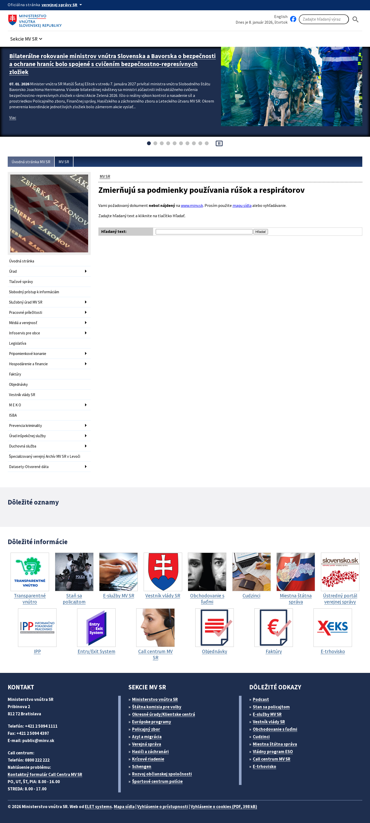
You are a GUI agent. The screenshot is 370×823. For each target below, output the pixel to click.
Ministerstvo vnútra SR (155, 699)
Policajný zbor (146, 729)
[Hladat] (355, 19)
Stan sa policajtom (271, 707)
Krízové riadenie (148, 759)
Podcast (261, 699)
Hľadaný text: (113, 231)
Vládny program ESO (273, 751)
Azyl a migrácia (147, 736)
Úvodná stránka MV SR (31, 161)
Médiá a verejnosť (23, 322)
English (281, 16)
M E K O (15, 405)
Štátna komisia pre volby (156, 707)
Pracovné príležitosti (25, 312)
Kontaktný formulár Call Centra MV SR (45, 774)
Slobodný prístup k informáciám (34, 291)
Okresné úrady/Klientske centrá (163, 714)
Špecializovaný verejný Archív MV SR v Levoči (44, 456)
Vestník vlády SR (22, 394)
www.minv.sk (192, 205)
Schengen (141, 766)
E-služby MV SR (267, 714)
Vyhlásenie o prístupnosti (162, 806)
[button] (27, 37)
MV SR (64, 161)
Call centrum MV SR (271, 759)
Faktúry (15, 374)
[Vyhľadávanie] (324, 19)
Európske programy (151, 722)
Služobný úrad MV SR (25, 302)
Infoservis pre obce (24, 333)
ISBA (13, 415)
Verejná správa (146, 744)
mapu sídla (242, 205)
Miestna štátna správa (275, 744)
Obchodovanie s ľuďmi (275, 729)
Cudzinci (261, 736)
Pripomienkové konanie (27, 353)
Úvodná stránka (21, 261)
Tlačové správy (21, 281)
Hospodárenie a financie (28, 363)
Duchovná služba (22, 446)
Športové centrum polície (157, 781)
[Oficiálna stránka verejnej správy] (63, 5)
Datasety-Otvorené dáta (29, 466)
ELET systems (98, 806)
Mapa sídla (124, 806)
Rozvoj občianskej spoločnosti (162, 774)
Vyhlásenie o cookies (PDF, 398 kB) (224, 806)
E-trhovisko (264, 766)
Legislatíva (17, 343)
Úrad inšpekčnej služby (27, 435)
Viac (12, 117)
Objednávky (18, 384)
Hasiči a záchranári (150, 751)
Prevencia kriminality (25, 425)
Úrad (13, 271)
